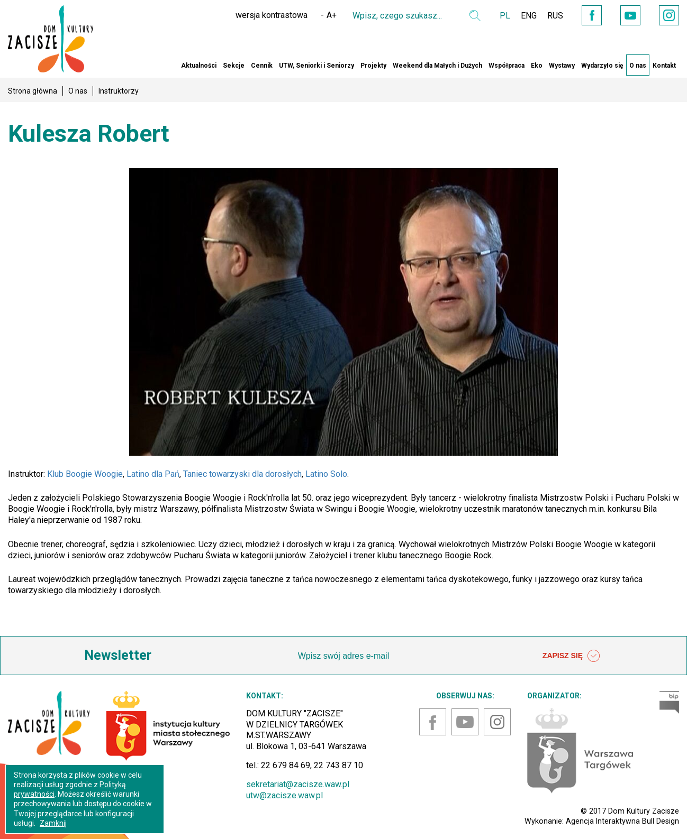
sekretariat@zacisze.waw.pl (297, 784)
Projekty (373, 65)
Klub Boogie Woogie (85, 474)
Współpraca (507, 65)
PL (505, 16)
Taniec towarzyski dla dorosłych (242, 474)
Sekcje (234, 65)
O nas (637, 65)
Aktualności (198, 65)
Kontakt (664, 65)
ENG (529, 16)
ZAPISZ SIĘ (571, 656)
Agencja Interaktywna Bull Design (622, 821)
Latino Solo (326, 474)
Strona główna (32, 91)
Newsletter (117, 655)
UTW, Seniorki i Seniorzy (316, 65)
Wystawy (562, 65)
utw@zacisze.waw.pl (284, 795)
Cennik (262, 65)
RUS (555, 16)
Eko (537, 65)
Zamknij (53, 823)
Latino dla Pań (152, 474)
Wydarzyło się (602, 65)
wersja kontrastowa (272, 15)
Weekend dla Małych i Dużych (437, 65)
